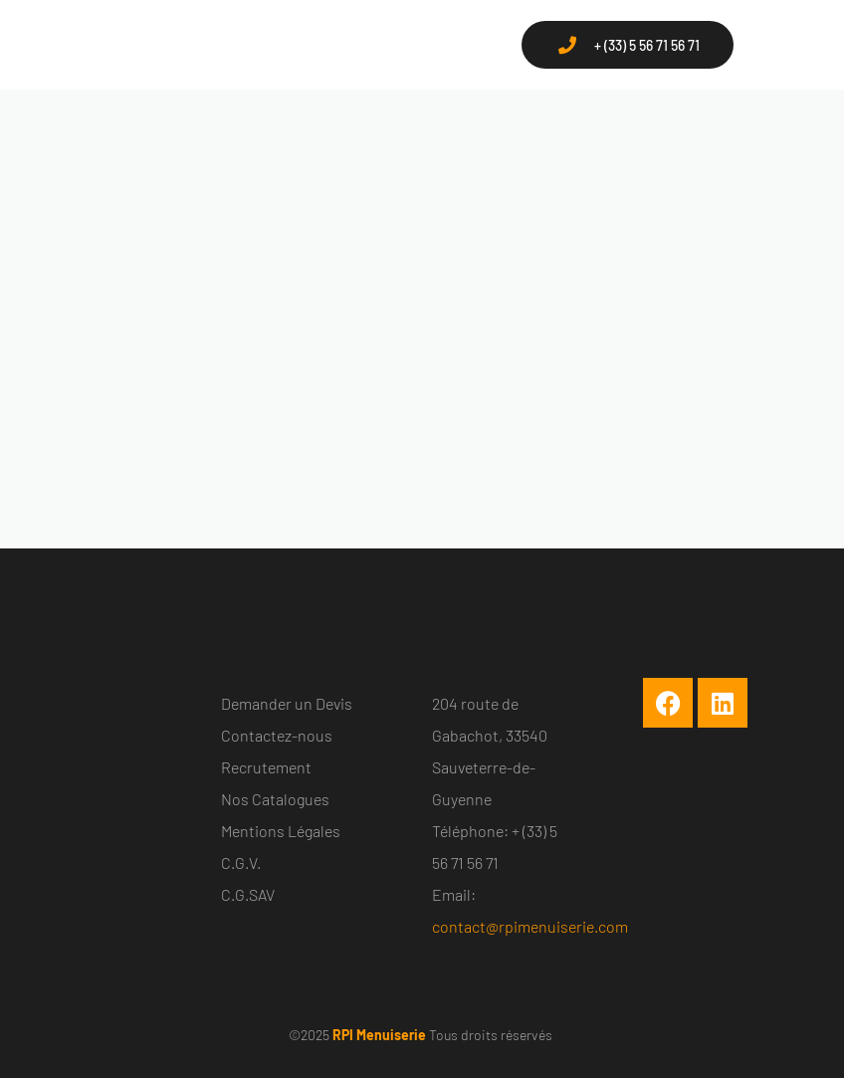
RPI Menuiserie (379, 1034)
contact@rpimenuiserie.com (530, 926)
